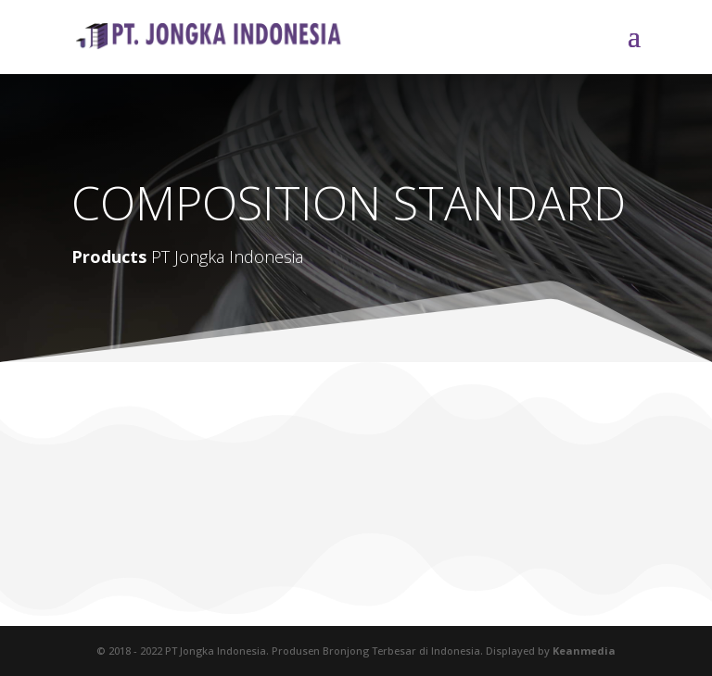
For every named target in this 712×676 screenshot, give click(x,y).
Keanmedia (584, 650)
